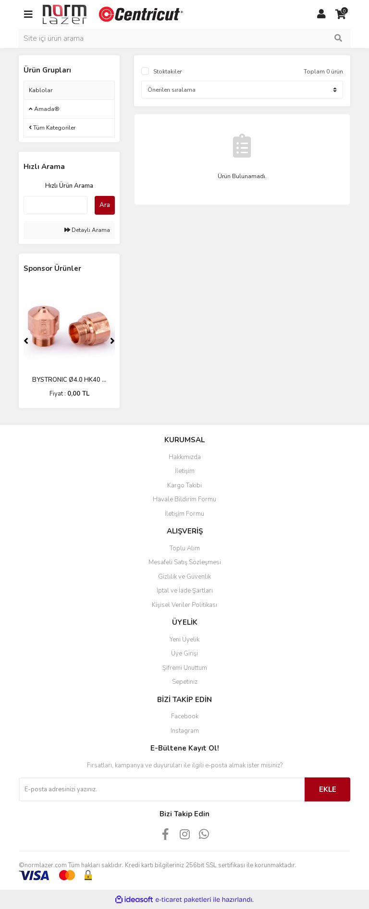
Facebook (184, 716)
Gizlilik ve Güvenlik (184, 576)
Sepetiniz (184, 682)
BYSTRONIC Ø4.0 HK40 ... (69, 380)
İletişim (185, 471)
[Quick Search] (55, 205)
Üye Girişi (184, 653)
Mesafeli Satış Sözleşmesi (184, 562)
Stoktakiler (167, 71)
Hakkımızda (185, 457)
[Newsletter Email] (162, 789)
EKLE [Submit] (327, 789)
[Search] (184, 38)
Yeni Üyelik (184, 639)
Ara (104, 205)
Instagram (185, 731)
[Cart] (340, 14)
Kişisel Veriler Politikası (184, 605)
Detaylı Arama (87, 230)
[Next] (112, 341)
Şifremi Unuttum (184, 668)
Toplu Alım (185, 548)
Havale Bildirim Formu (184, 499)
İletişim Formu (184, 513)
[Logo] (114, 14)
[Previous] (26, 341)
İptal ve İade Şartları (185, 590)
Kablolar (40, 90)
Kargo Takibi (184, 485)
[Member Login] (321, 14)
